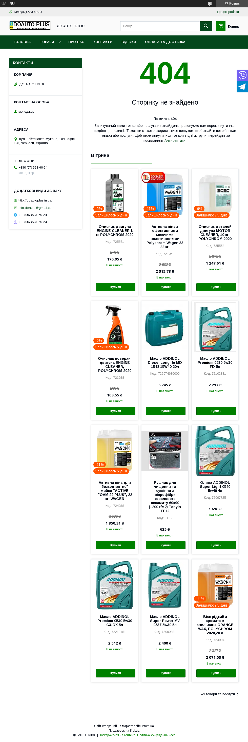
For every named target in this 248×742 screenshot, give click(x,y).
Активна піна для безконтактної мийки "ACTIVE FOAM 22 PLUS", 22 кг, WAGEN (114, 490)
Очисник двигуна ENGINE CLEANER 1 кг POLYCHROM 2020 (114, 231)
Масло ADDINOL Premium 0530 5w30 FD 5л (215, 362)
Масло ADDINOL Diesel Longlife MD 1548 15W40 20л (165, 362)
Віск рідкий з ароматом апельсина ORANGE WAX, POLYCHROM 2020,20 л (215, 625)
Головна (22, 42)
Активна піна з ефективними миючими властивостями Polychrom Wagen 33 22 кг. (165, 237)
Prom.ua (148, 726)
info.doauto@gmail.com (36, 208)
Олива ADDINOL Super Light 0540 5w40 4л (215, 486)
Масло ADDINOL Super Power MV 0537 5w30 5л (165, 621)
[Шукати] (206, 26)
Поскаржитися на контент (117, 735)
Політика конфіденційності (156, 735)
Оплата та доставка (165, 42)
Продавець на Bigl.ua (124, 730)
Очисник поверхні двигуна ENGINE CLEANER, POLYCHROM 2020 (115, 364)
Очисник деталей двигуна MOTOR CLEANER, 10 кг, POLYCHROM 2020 (215, 233)
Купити (115, 287)
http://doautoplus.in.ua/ (35, 200)
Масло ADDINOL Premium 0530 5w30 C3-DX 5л (114, 621)
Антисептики (174, 140)
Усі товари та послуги (217, 694)
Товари (47, 42)
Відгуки (128, 42)
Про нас (76, 42)
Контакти (102, 42)
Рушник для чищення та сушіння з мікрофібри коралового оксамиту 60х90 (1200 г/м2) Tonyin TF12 (165, 496)
